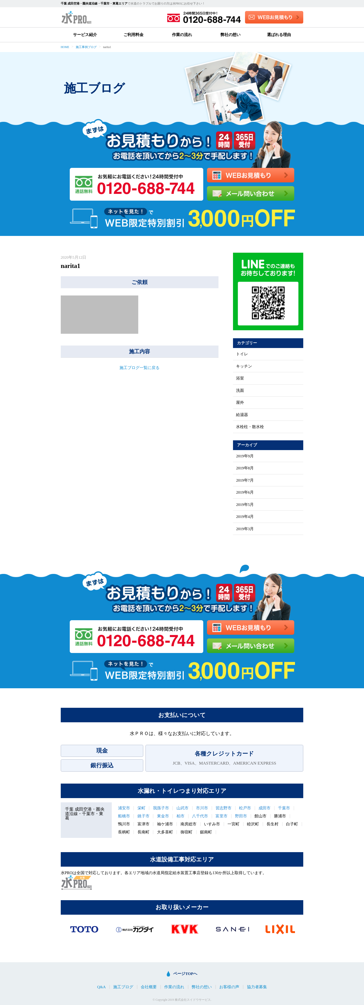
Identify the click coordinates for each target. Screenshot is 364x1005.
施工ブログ (123, 987)
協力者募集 (257, 987)
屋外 (240, 403)
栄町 (142, 808)
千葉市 (284, 808)
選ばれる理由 (279, 35)
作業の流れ (182, 35)
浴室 (240, 378)
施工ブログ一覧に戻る (140, 368)
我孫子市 (161, 808)
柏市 (180, 816)
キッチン (244, 366)
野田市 (241, 816)
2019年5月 (245, 505)
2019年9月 (245, 456)
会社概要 (149, 987)
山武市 (182, 808)
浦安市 (124, 808)
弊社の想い (230, 35)
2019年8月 (245, 468)
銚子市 (144, 816)
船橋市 (124, 816)
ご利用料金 (134, 35)
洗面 (240, 391)
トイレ (242, 354)
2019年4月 (245, 517)
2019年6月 (245, 492)
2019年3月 (245, 529)
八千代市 (200, 816)
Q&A (101, 987)
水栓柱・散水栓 (250, 427)
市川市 (202, 808)
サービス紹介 (85, 35)
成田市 (264, 808)
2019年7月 (245, 480)
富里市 (222, 816)
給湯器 (242, 415)
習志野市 (224, 808)
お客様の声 (229, 987)
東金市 (163, 816)
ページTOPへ (185, 973)
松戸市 (245, 808)
